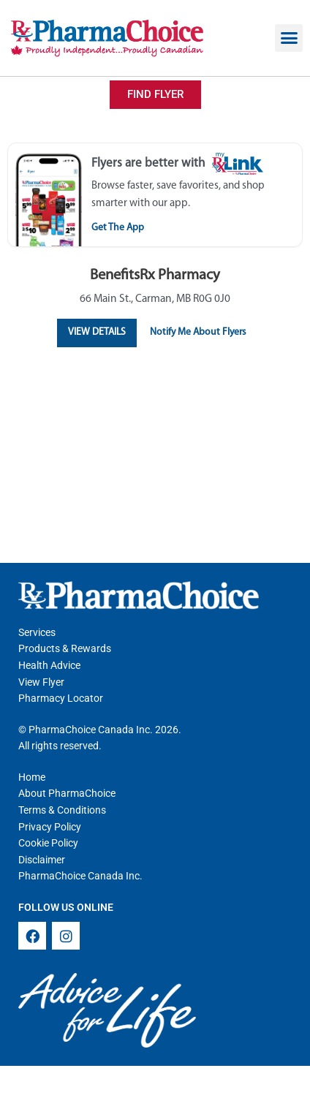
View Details (97, 332)
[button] (289, 38)
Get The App (117, 227)
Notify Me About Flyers (198, 332)
